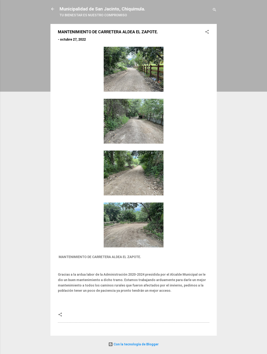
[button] (207, 32)
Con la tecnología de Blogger (133, 344)
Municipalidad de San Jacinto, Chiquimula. (102, 9)
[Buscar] (214, 10)
